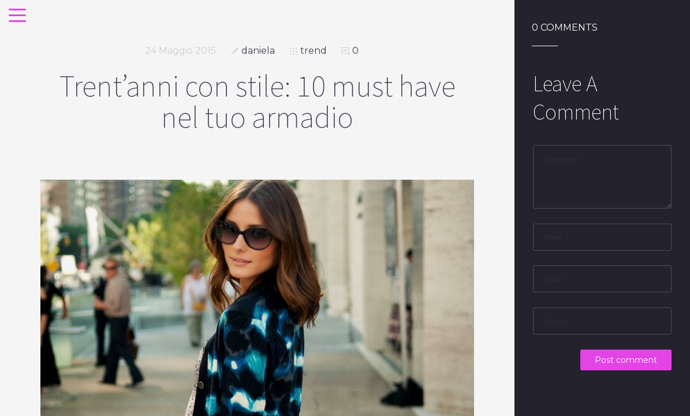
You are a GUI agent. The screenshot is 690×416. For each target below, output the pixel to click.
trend (313, 50)
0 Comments (565, 27)
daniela (258, 50)
